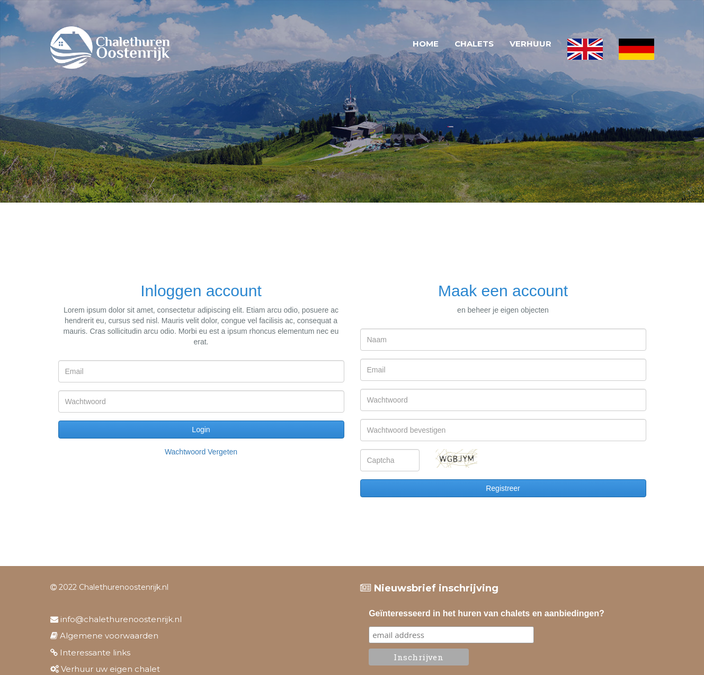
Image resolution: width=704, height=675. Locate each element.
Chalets (474, 44)
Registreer (503, 488)
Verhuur (530, 44)
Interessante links (90, 652)
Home (426, 44)
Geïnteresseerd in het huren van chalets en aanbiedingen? (486, 613)
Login (201, 429)
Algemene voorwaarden (104, 636)
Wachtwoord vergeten (201, 452)
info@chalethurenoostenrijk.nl (116, 619)
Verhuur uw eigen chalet (105, 669)
